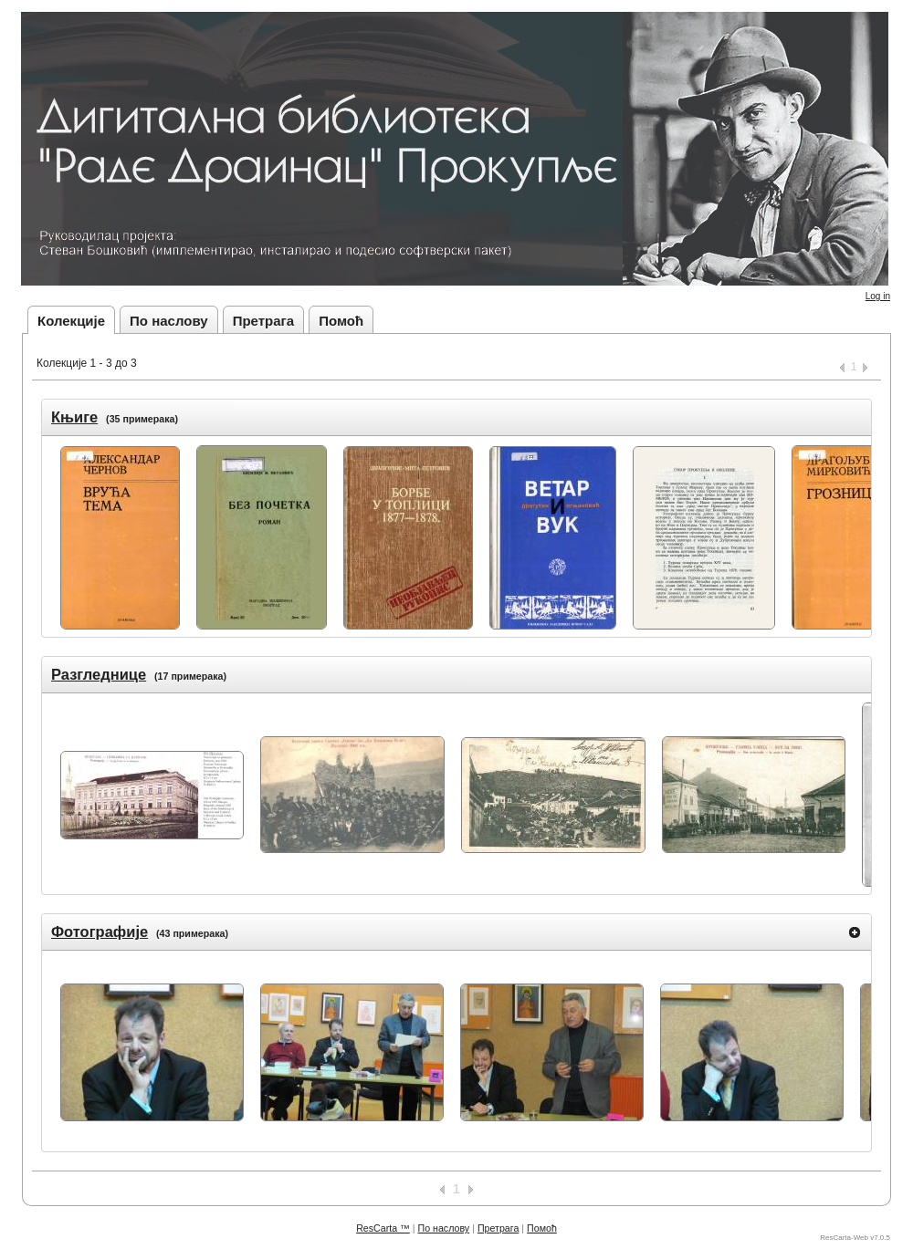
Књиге (74, 417)
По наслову (169, 320)
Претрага (264, 320)
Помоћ (341, 320)
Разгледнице (98, 674)
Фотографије (99, 931)
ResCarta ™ (383, 1228)
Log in (878, 296)
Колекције (71, 320)
